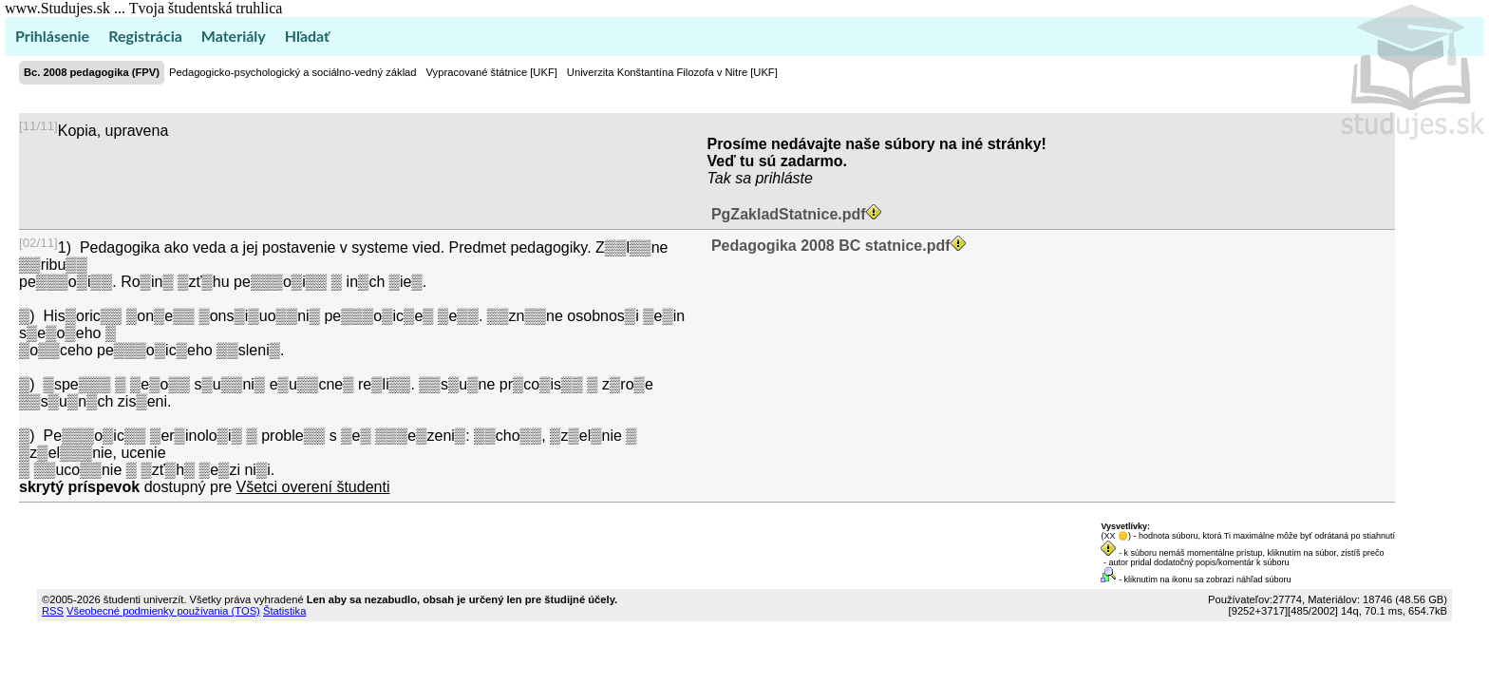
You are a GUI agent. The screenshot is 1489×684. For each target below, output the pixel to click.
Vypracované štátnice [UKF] (491, 72)
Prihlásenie (52, 36)
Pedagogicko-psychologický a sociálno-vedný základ (293, 72)
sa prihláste (774, 178)
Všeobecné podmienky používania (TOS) (163, 611)
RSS (53, 611)
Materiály (233, 36)
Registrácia (145, 36)
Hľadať (307, 36)
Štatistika (284, 611)
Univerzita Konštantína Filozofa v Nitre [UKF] (672, 72)
